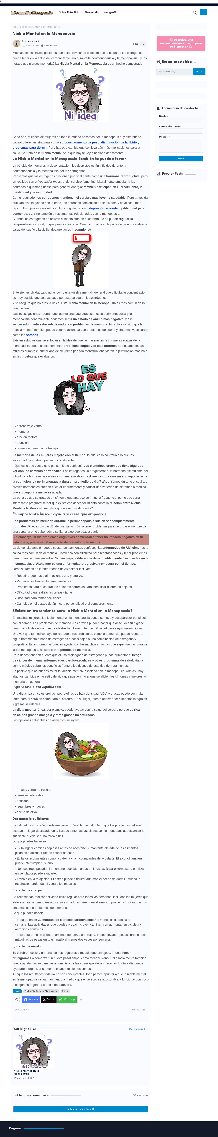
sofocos (66, 142)
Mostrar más (136, 1029)
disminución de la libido (119, 142)
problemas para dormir (30, 147)
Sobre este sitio (69, 12)
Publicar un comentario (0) (80, 1109)
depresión (96, 208)
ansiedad (113, 208)
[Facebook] (31, 999)
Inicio (15, 27)
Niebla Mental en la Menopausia (41, 991)
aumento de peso (86, 142)
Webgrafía (110, 12)
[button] (194, 12)
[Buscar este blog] (175, 71)
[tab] (69, 12)
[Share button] (80, 999)
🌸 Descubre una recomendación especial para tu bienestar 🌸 (181, 43)
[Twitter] (49, 999)
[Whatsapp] (67, 999)
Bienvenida (91, 12)
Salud (23, 27)
